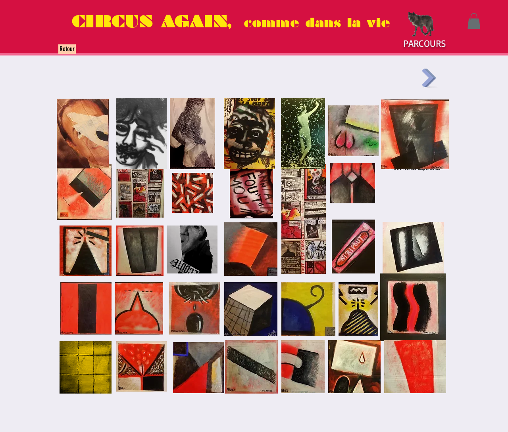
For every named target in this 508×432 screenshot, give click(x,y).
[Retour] (67, 49)
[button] (474, 21)
